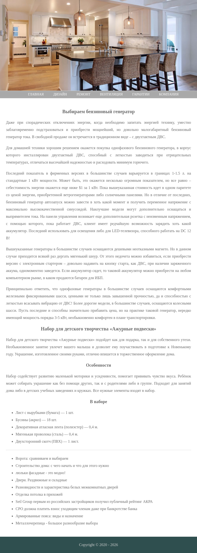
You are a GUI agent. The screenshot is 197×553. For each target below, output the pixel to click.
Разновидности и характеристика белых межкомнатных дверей (67, 487)
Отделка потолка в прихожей (39, 494)
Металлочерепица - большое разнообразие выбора (57, 523)
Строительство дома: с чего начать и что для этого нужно (62, 466)
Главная (36, 94)
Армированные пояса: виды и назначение (49, 516)
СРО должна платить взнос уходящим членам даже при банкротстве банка (76, 509)
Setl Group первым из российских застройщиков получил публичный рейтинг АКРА (84, 502)
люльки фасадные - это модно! (40, 473)
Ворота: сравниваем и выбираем (42, 458)
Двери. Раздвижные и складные (41, 480)
